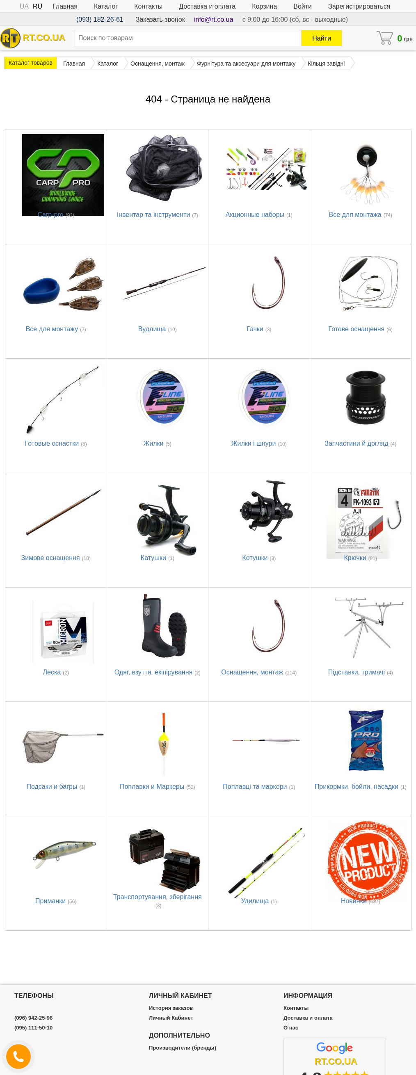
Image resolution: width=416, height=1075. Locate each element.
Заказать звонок (160, 19)
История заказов (171, 1008)
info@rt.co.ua (213, 19)
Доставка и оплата (207, 6)
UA (24, 6)
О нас (290, 1028)
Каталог (106, 6)
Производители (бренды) (182, 1048)
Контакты (148, 6)
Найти (321, 38)
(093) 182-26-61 (99, 19)
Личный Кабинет (171, 1018)
